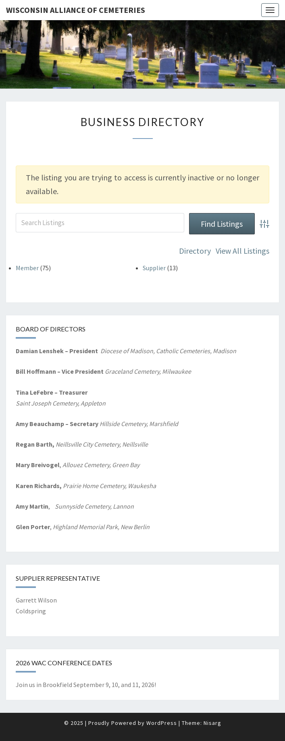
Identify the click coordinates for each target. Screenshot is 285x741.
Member (27, 268)
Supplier (154, 268)
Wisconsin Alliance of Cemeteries (75, 10)
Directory (195, 251)
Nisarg (212, 723)
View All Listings (242, 251)
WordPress (161, 723)
